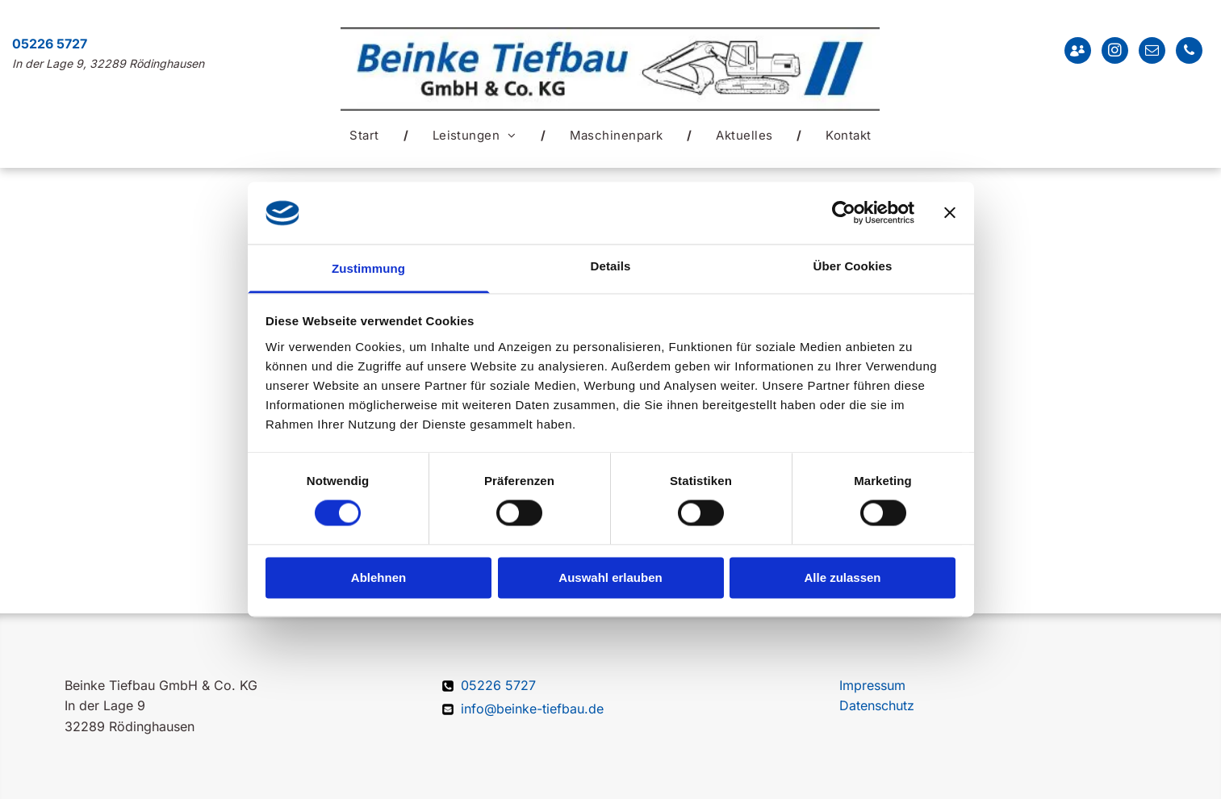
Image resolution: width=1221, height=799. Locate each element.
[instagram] (1115, 52)
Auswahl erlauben (610, 577)
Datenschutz (876, 705)
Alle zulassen (842, 577)
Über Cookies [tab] (853, 266)
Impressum (872, 685)
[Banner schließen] (949, 213)
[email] (1152, 52)
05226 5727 (49, 44)
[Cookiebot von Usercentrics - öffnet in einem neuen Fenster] (843, 213)
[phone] (1189, 52)
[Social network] (1077, 52)
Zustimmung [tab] (368, 268)
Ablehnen (378, 577)
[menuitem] (366, 135)
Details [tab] (611, 266)
